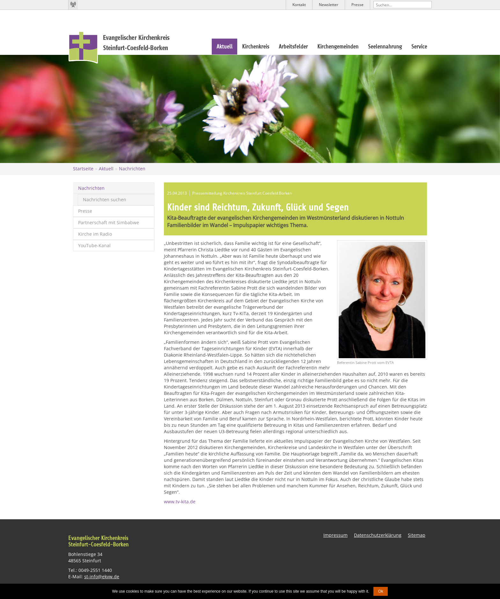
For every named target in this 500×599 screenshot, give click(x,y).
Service (419, 46)
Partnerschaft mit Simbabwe (108, 222)
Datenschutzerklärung (377, 535)
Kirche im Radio (95, 234)
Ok (380, 591)
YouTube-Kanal (94, 245)
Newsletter (328, 4)
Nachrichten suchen (104, 199)
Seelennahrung (385, 46)
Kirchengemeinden (337, 46)
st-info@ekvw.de (101, 576)
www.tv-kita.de (179, 502)
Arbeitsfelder (293, 46)
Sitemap (416, 535)
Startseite (83, 169)
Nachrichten (132, 169)
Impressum (335, 535)
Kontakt (299, 4)
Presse (357, 4)
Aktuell (224, 46)
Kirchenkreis (255, 46)
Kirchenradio (73, 5)
